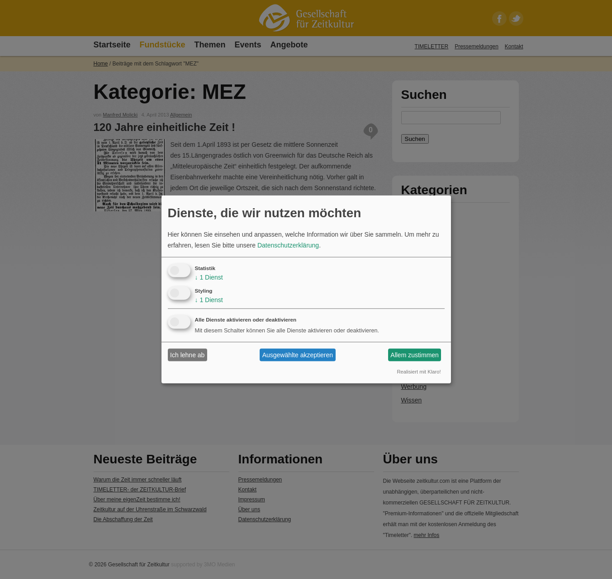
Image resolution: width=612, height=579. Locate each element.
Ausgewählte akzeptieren (297, 355)
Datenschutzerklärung (288, 245)
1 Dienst (209, 277)
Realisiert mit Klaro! (419, 371)
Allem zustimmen (414, 355)
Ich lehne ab (187, 355)
